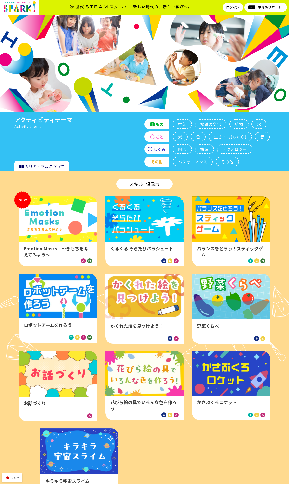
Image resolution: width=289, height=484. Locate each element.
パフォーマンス (192, 162)
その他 (227, 162)
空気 (182, 124)
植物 (239, 124)
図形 (182, 149)
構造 (204, 149)
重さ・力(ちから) (230, 137)
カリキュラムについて (41, 166)
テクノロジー (234, 149)
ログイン (232, 7)
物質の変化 (210, 124)
